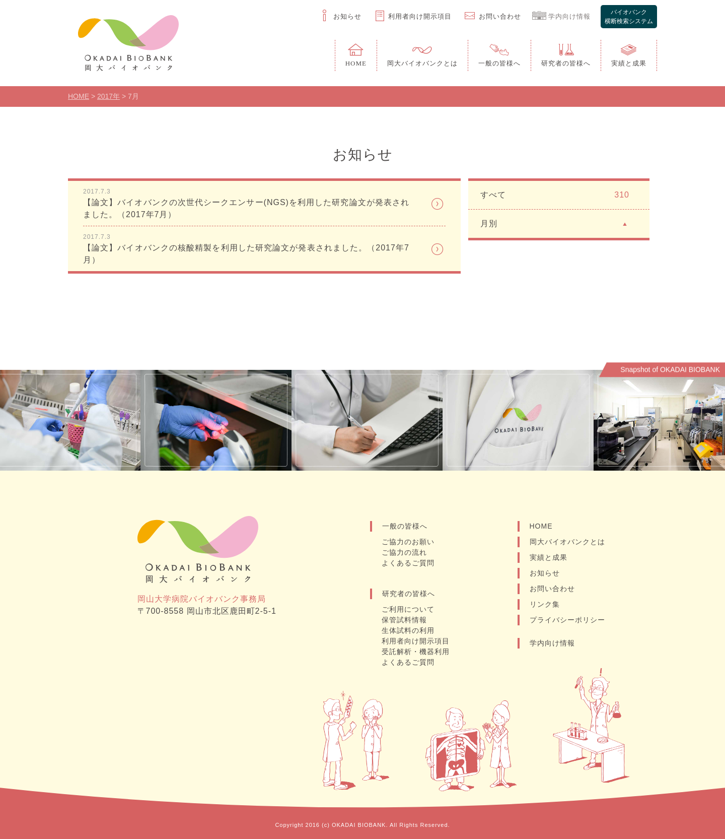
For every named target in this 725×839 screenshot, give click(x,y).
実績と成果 (548, 557)
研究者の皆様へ (408, 594)
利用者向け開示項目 (416, 641)
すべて (554, 195)
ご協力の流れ (404, 552)
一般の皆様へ (404, 526)
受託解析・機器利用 (416, 652)
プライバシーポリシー (567, 620)
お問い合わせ (552, 589)
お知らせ (545, 573)
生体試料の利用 (408, 630)
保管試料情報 (404, 620)
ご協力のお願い (408, 542)
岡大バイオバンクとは (567, 542)
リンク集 (545, 604)
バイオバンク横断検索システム (629, 17)
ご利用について (408, 609)
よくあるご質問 (408, 563)
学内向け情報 (552, 643)
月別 (554, 223)
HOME (541, 526)
